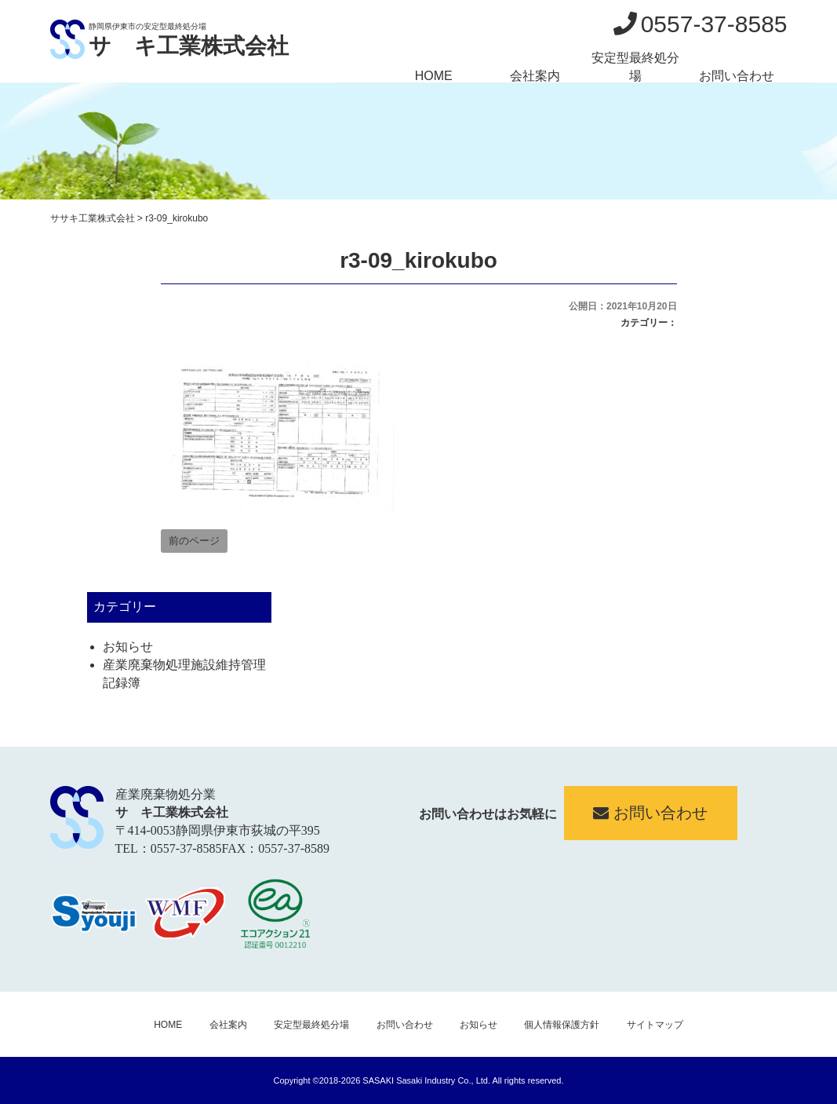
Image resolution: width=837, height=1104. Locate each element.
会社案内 (535, 75)
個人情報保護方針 (561, 1024)
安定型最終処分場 (635, 66)
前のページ (194, 541)
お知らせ (128, 646)
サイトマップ (655, 1024)
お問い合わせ (736, 75)
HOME (434, 75)
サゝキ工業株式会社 (189, 46)
